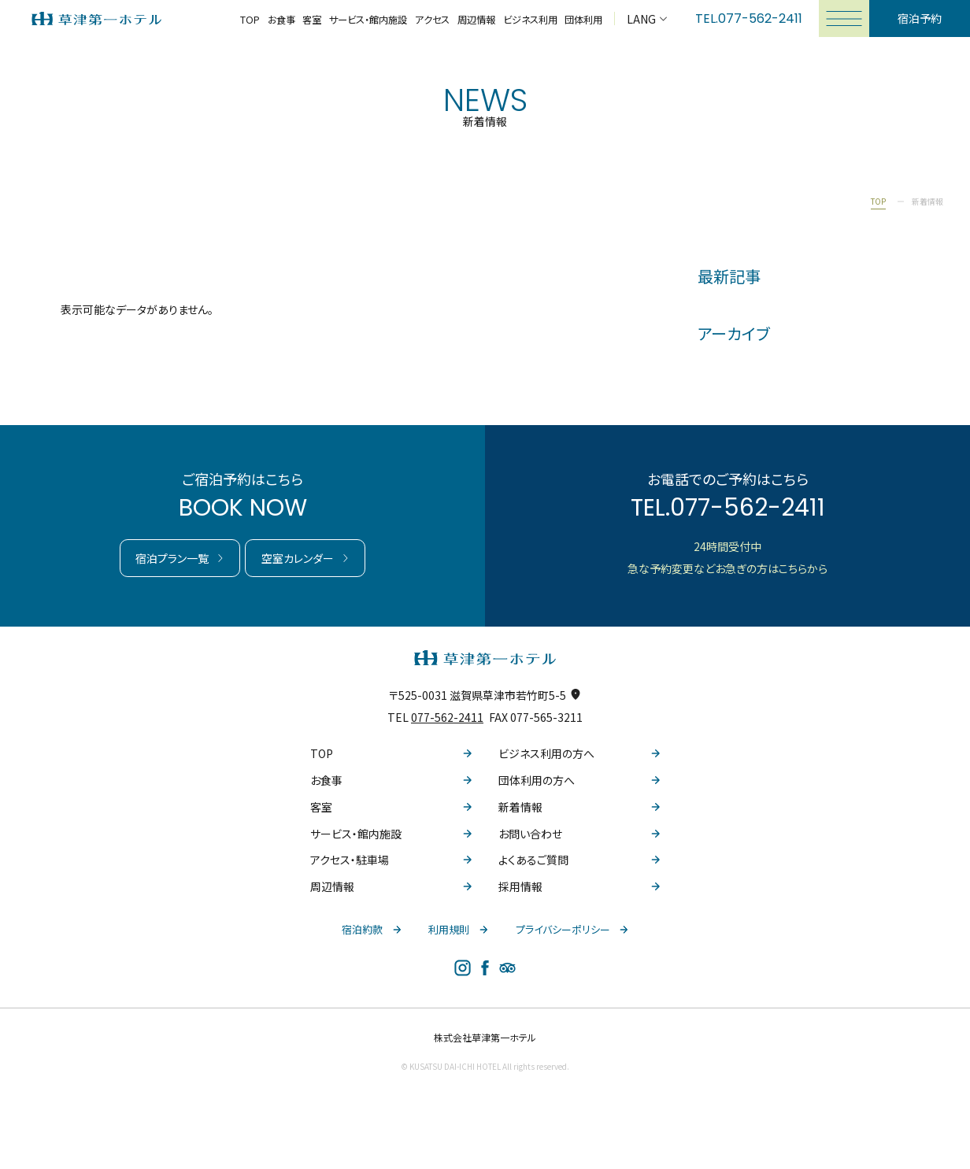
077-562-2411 (760, 18)
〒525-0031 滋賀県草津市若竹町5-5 (484, 695)
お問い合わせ (579, 834)
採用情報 (579, 886)
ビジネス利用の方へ (579, 753)
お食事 (281, 20)
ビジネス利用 (530, 20)
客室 (311, 20)
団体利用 (583, 20)
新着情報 (579, 807)
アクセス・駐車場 (391, 860)
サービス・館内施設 (368, 20)
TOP (250, 20)
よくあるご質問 (579, 860)
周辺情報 (476, 20)
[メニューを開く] (843, 18)
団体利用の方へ (579, 780)
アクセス (432, 20)
